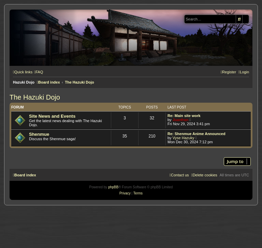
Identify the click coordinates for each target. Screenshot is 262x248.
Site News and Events (52, 116)
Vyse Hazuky (183, 138)
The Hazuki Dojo (35, 97)
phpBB (113, 187)
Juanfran (180, 120)
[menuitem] (38, 72)
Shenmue (39, 134)
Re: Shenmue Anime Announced (196, 134)
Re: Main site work (184, 116)
